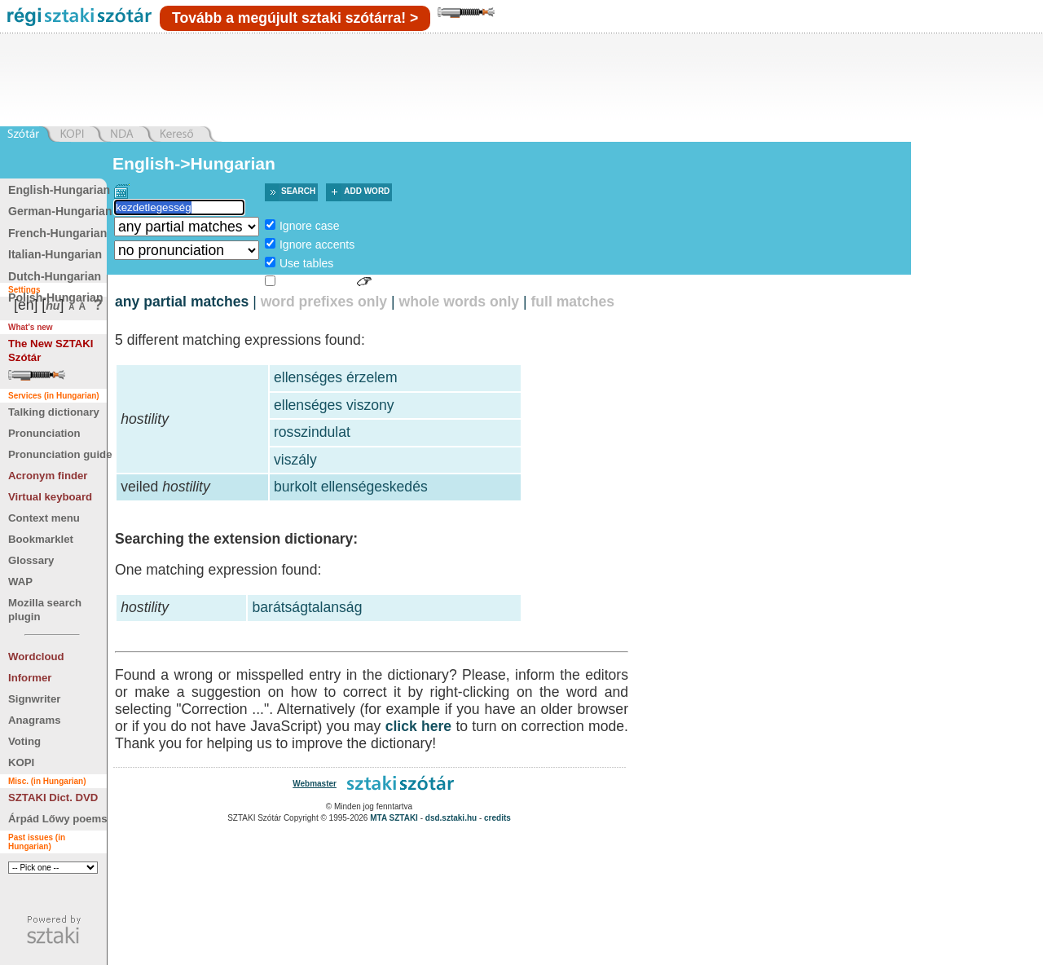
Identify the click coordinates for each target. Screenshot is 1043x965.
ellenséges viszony (334, 405)
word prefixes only (324, 301)
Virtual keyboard (50, 497)
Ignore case (309, 225)
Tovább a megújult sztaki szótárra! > (295, 18)
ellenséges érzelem (336, 377)
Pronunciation (44, 433)
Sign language (316, 282)
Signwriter (34, 699)
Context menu (44, 518)
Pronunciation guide (60, 454)
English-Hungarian (59, 189)
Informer (30, 678)
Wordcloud (36, 656)
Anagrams (34, 720)
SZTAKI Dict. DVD (53, 797)
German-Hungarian (60, 211)
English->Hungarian (193, 163)
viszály (295, 460)
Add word (366, 191)
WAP (20, 581)
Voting (24, 741)
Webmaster (315, 783)
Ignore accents (316, 244)
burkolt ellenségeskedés (351, 486)
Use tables (306, 263)
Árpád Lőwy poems (58, 819)
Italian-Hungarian (55, 254)
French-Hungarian (57, 233)
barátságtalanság (307, 607)
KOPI (21, 762)
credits (497, 817)
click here (418, 726)
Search (298, 191)
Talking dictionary (53, 412)
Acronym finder (47, 475)
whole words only (458, 301)
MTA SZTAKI (394, 817)
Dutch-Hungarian (54, 276)
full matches (572, 301)
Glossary (31, 560)
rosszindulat (312, 432)
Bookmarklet (40, 539)
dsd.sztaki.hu (451, 817)
